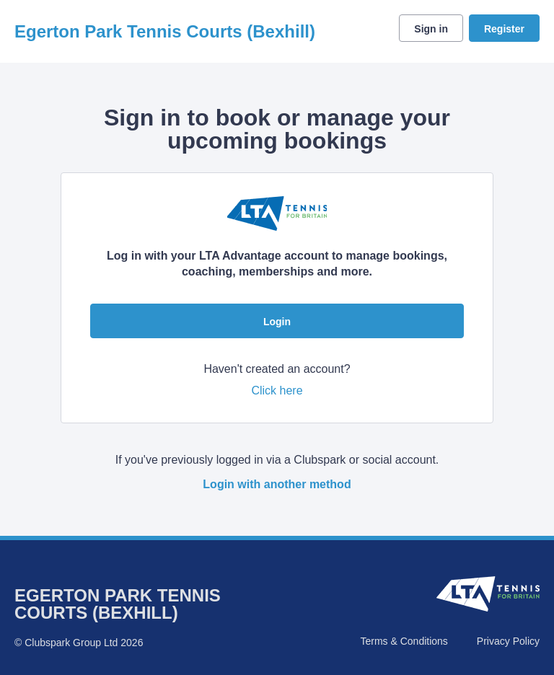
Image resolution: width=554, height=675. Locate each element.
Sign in (431, 29)
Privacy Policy (508, 641)
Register (504, 29)
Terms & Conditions (403, 641)
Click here (276, 390)
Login (277, 321)
